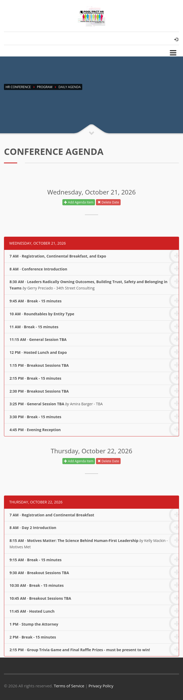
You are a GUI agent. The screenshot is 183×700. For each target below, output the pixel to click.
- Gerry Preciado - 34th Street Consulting (94, 283)
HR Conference (18, 87)
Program (44, 87)
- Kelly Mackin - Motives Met (94, 541)
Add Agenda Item (78, 202)
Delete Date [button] (108, 202)
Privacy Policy (101, 685)
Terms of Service (69, 685)
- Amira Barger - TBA (94, 403)
